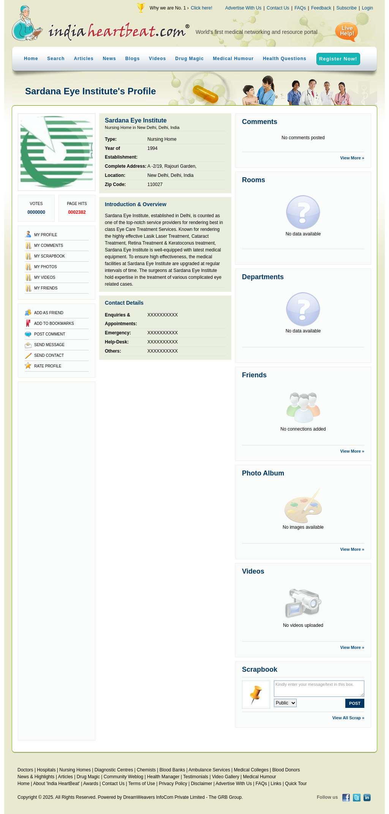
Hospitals (46, 770)
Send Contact (49, 355)
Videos (157, 58)
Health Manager (163, 776)
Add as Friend (48, 313)
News (109, 58)
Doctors (25, 770)
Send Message (49, 345)
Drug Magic (189, 58)
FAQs (300, 8)
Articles (83, 58)
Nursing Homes (75, 770)
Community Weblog (123, 776)
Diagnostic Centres (114, 770)
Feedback (321, 8)
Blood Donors (286, 770)
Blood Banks (172, 770)
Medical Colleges (251, 770)
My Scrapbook (49, 256)
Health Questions (285, 58)
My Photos (45, 267)
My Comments (48, 245)
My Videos (44, 277)
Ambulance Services (209, 770)
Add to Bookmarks (54, 323)
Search (56, 58)
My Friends (46, 288)
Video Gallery (225, 776)
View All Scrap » (348, 717)
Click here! (201, 8)
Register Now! (338, 59)
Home (31, 58)
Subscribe (346, 8)
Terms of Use (141, 783)
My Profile (45, 235)
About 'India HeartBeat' (56, 783)
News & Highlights (35, 776)
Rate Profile (48, 366)
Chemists (146, 770)
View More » (352, 158)
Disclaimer (201, 783)
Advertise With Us (243, 8)
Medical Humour (233, 58)
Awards (90, 783)
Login (367, 8)
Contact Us (278, 8)
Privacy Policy (173, 783)
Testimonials (195, 776)
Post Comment (49, 334)
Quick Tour (296, 783)
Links (276, 783)
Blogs (132, 58)
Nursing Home (162, 139)
